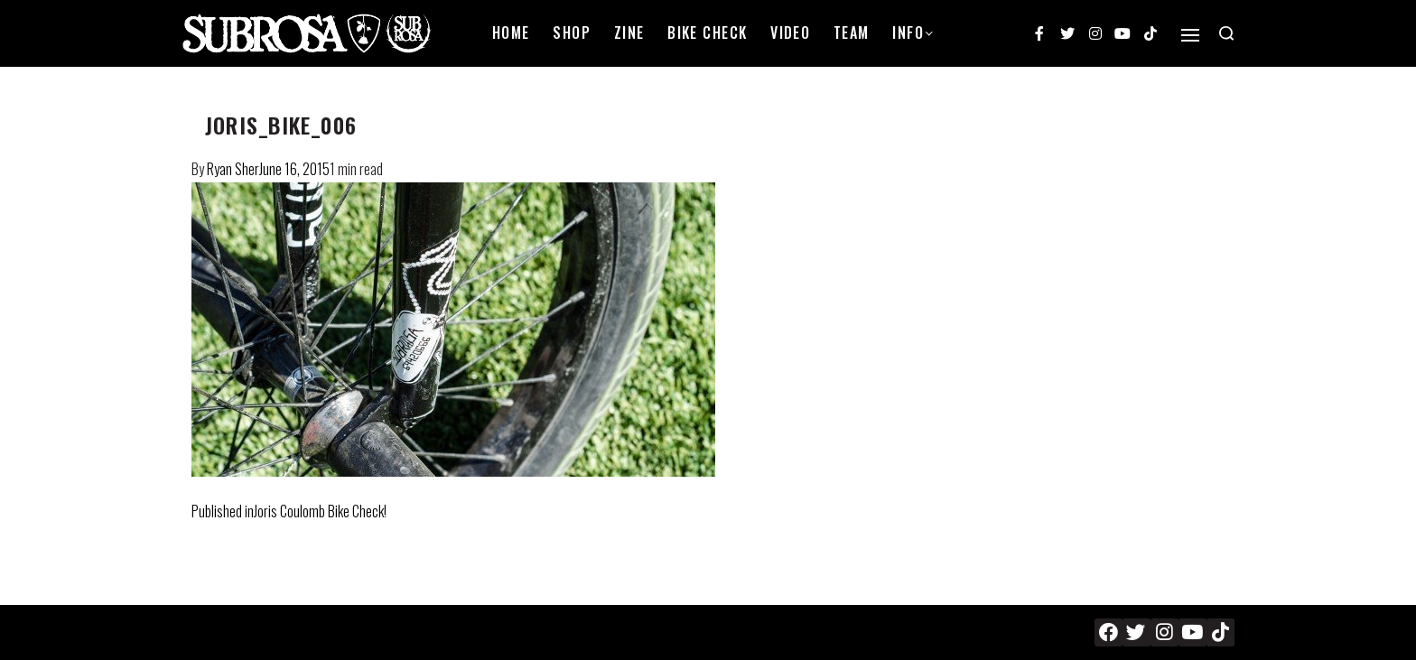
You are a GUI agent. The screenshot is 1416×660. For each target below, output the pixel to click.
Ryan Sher (233, 169)
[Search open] (1226, 33)
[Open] (1190, 35)
